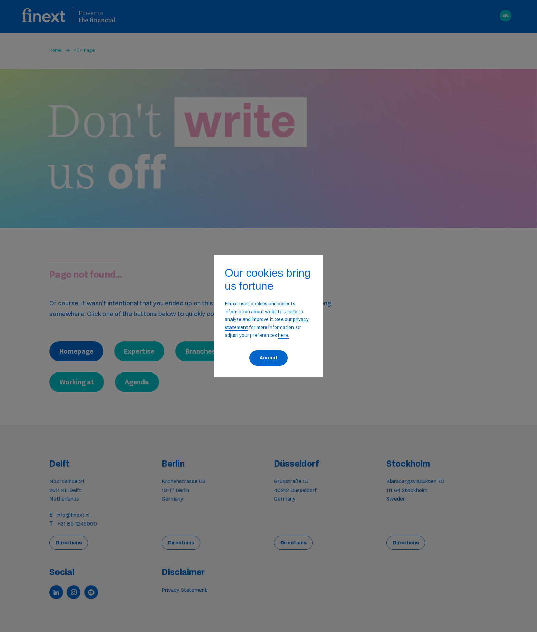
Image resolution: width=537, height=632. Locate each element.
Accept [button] (269, 358)
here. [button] (283, 335)
